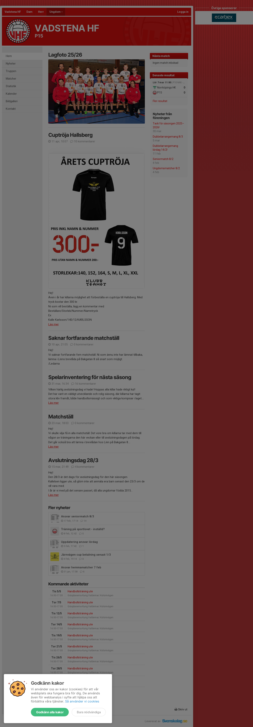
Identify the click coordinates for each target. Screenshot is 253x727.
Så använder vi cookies (82, 701)
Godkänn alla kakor (50, 712)
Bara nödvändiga (89, 712)
